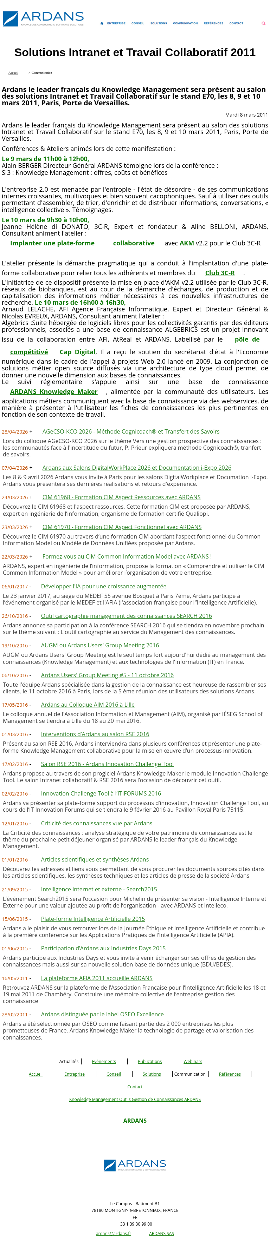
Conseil (114, 1074)
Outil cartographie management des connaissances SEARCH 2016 (126, 616)
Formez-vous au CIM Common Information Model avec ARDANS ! (127, 556)
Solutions (152, 1074)
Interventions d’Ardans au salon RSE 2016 (95, 734)
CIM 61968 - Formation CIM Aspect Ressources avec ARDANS (122, 497)
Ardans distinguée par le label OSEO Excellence (102, 1014)
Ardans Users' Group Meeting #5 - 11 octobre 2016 (107, 675)
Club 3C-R (220, 273)
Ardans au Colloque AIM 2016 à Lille (88, 704)
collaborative (134, 243)
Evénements (104, 1061)
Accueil (36, 1074)
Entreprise (74, 1074)
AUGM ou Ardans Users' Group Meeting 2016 (100, 645)
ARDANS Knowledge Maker (54, 391)
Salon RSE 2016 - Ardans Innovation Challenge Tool (107, 764)
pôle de (247, 339)
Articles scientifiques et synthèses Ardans (95, 859)
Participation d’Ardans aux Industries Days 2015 (103, 948)
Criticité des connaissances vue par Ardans (97, 823)
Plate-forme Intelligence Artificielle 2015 (93, 919)
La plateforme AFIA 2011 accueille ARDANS (97, 978)
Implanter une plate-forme (53, 243)
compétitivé (29, 352)
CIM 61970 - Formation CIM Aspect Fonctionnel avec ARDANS (122, 527)
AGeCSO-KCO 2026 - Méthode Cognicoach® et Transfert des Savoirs (131, 431)
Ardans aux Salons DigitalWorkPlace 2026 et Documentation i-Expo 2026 (137, 467)
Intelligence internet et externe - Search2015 (99, 889)
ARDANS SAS (161, 1233)
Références (230, 1074)
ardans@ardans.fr (113, 1233)
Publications (150, 1061)
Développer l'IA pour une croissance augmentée (104, 586)
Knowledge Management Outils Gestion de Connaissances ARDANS (135, 1099)
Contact (134, 1087)
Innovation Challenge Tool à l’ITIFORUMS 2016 (101, 793)
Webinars (193, 1061)
